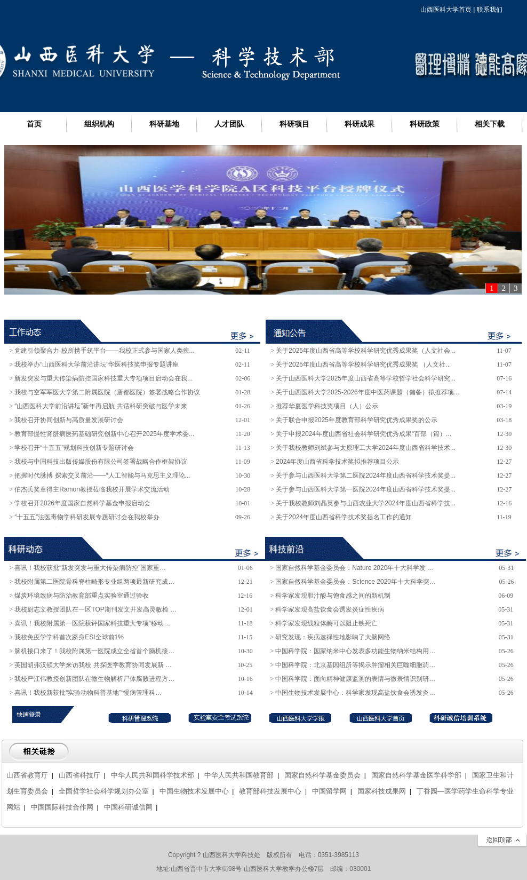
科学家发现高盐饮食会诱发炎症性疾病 (329, 609)
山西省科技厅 (79, 775)
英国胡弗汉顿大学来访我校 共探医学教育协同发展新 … (93, 665)
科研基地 (164, 124)
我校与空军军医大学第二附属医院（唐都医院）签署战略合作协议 (107, 392)
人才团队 (229, 124)
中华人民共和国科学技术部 (152, 775)
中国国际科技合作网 (62, 807)
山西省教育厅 (27, 775)
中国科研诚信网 (128, 807)
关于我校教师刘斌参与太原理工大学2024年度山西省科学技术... (366, 447)
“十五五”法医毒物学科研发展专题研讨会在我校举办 (86, 517)
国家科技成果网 (381, 791)
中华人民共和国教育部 (239, 775)
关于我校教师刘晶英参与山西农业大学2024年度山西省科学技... (366, 503)
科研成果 (359, 124)
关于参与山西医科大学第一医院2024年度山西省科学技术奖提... (366, 489)
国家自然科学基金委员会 (322, 775)
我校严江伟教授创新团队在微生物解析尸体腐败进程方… (94, 679)
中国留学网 (329, 791)
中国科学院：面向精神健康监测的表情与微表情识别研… (355, 679)
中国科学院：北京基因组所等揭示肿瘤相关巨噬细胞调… (355, 665)
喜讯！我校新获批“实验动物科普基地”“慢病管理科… (88, 692)
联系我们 (489, 9)
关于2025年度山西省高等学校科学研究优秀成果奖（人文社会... (366, 350)
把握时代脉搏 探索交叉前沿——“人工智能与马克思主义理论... (102, 475)
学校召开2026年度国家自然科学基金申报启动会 (82, 503)
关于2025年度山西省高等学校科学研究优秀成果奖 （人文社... (363, 364)
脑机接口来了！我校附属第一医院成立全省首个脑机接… (94, 651)
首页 (34, 124)
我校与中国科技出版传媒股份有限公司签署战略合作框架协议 (100, 461)
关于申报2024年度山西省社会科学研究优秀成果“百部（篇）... (363, 434)
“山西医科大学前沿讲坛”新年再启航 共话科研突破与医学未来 (100, 406)
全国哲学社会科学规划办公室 (104, 791)
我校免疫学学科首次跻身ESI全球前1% (69, 637)
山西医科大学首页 (446, 9)
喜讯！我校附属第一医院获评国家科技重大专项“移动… (92, 623)
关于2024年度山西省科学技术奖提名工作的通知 (344, 517)
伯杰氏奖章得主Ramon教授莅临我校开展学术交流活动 (92, 489)
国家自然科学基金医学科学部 (416, 775)
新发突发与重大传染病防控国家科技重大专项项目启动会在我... (103, 378)
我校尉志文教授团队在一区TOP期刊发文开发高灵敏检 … (95, 609)
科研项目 (294, 124)
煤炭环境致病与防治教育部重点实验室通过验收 (81, 595)
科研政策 (425, 124)
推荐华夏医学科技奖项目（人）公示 (327, 406)
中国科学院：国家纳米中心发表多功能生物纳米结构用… (355, 651)
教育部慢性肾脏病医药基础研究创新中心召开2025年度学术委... (104, 434)
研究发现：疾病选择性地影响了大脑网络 (332, 637)
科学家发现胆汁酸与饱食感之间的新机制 (332, 595)
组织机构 (99, 124)
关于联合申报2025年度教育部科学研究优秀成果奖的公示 (356, 420)
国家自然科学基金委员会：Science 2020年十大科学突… (355, 581)
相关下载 (490, 124)
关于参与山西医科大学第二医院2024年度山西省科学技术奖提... (366, 475)
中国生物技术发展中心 (194, 791)
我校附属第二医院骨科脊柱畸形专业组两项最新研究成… (94, 581)
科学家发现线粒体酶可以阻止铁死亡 (326, 623)
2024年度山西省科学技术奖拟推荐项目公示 (337, 461)
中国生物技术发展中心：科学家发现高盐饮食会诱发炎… (355, 692)
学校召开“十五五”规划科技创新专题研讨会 (74, 447)
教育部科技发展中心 (270, 791)
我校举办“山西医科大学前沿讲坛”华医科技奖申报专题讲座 (96, 364)
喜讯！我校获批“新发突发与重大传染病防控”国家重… (90, 568)
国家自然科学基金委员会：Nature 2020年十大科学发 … (354, 568)
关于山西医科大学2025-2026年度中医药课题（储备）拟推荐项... (367, 392)
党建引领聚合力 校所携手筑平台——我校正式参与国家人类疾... (104, 350)
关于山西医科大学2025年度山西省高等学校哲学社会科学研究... (366, 378)
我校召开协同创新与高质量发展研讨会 (68, 420)
